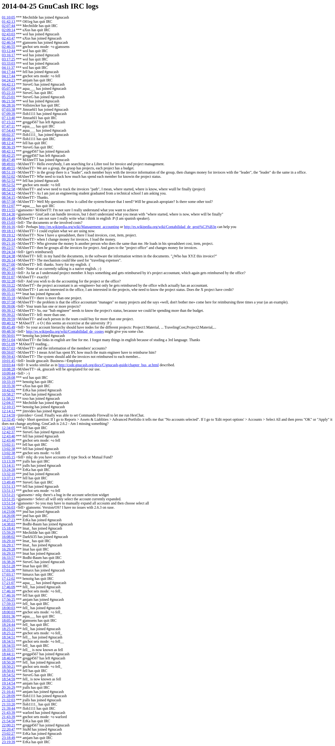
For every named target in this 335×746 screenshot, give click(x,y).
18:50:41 (8, 671)
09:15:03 (8, 223)
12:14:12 (8, 411)
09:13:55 (8, 210)
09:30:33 (8, 273)
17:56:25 (8, 600)
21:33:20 (8, 704)
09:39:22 (8, 315)
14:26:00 (8, 516)
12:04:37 (8, 403)
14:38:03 (8, 524)
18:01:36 (8, 616)
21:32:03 (8, 700)
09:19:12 (8, 235)
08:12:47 (8, 143)
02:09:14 (8, 30)
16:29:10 (8, 541)
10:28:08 (8, 378)
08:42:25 (8, 156)
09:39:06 (8, 306)
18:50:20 (8, 662)
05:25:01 (8, 97)
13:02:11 (8, 445)
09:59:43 (8, 357)
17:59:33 (8, 604)
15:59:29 (8, 532)
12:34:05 (8, 428)
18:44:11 (8, 654)
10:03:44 (8, 365)
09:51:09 (8, 344)
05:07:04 (8, 89)
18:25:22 (8, 633)
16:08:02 (8, 537)
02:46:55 (8, 47)
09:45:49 (8, 327)
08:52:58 (8, 189)
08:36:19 (8, 147)
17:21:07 (8, 583)
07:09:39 (8, 114)
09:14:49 (8, 218)
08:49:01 (8, 164)
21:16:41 (8, 692)
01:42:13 (8, 22)
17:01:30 (8, 570)
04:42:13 (8, 84)
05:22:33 (8, 93)
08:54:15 (8, 197)
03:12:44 (8, 51)
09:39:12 (8, 311)
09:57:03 (8, 348)
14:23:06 (8, 512)
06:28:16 (8, 105)
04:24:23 (8, 80)
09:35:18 (8, 298)
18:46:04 (8, 658)
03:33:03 (8, 63)
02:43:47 (8, 38)
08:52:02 (8, 176)
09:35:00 (8, 290)
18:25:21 (8, 629)
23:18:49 (8, 738)
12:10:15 (8, 407)
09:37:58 (8, 302)
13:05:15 (8, 457)
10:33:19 (8, 382)
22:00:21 (8, 725)
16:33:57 (8, 558)
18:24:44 (8, 625)
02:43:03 (8, 34)
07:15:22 (8, 122)
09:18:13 (8, 231)
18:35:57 (8, 650)
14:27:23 (8, 520)
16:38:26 (8, 562)
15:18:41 (8, 528)
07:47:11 (8, 126)
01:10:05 (8, 17)
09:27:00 (8, 264)
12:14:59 (8, 415)
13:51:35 (8, 499)
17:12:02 (8, 579)
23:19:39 (8, 742)
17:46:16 (8, 595)
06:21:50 (8, 101)
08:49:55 (8, 168)
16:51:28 (8, 566)
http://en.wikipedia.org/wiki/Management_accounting (79, 227)
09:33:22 (8, 285)
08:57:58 (8, 202)
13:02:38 (8, 449)
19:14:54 (8, 683)
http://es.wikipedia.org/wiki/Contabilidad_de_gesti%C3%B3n (170, 227)
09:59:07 (8, 352)
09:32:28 (8, 281)
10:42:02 (8, 390)
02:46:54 (8, 42)
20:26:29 (8, 687)
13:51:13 (8, 486)
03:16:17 (8, 55)
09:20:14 (8, 239)
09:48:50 (8, 331)
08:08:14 (8, 139)
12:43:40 (8, 436)
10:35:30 (8, 386)
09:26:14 (8, 260)
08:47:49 (8, 160)
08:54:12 (8, 193)
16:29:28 (8, 549)
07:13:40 (8, 118)
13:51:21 (8, 495)
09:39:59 (8, 319)
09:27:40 (8, 269)
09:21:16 (8, 243)
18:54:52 (8, 675)
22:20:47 (8, 729)
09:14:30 (8, 214)
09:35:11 (8, 294)
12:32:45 (8, 419)
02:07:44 (8, 26)
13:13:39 (8, 461)
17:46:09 (8, 587)
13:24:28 (8, 470)
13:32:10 (8, 474)
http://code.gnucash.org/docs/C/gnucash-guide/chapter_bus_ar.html (108, 365)
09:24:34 (8, 252)
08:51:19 (8, 172)
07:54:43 (8, 130)
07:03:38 (8, 109)
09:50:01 (8, 336)
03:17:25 (8, 59)
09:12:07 (8, 206)
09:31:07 (8, 277)
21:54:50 (8, 721)
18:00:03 (8, 608)
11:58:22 (8, 398)
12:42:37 (8, 432)
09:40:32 (8, 323)
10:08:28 (8, 369)
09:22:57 (8, 248)
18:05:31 (8, 620)
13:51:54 (8, 503)
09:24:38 (8, 256)
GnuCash (53, 6)
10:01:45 (8, 361)
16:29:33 (8, 553)
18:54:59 (8, 679)
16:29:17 (8, 545)
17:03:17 (8, 574)
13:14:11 (8, 465)
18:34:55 (8, 646)
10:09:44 (8, 373)
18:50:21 (8, 667)
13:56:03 (8, 507)
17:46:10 (8, 591)
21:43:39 (8, 713)
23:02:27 (8, 734)
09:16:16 (8, 227)
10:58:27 (8, 394)
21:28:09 (8, 696)
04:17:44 (8, 72)
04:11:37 (8, 68)
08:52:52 (8, 181)
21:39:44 (8, 708)
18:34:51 (8, 637)
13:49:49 (8, 482)
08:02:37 (8, 135)
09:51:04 (8, 340)
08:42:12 (8, 151)
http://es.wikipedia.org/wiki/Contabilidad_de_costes (65, 331)
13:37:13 (8, 478)
